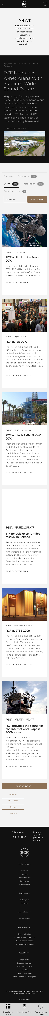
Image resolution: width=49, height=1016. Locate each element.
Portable (24, 871)
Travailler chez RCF (24, 966)
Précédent (13, 801)
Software (24, 903)
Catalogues (24, 900)
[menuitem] (24, 999)
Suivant (13, 807)
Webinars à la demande (24, 944)
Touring (25, 874)
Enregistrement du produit (24, 937)
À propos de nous (24, 973)
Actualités (24, 970)
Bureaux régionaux (24, 963)
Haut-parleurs (24, 884)
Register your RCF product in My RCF (38, 836)
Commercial (24, 881)
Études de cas (24, 919)
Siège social (24, 960)
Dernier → (13, 813)
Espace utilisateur (24, 934)
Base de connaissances (25, 941)
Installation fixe (24, 878)
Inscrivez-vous (22, 25)
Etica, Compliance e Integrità (24, 977)
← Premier (13, 794)
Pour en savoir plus (15, 128)
